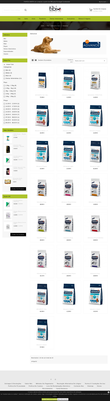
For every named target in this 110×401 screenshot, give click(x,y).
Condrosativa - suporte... (18, 157)
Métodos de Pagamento (44, 383)
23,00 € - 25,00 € (12, 112)
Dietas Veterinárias (56, 19)
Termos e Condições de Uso (95, 383)
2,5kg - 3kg (11, 88)
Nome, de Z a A (90, 61)
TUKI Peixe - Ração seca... (20, 134)
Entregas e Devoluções (13, 383)
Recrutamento (47, 388)
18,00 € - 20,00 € (12, 109)
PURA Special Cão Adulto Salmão (20, 168)
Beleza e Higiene (84, 19)
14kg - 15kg (11, 96)
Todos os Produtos (18, 234)
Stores (99, 386)
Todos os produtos (18, 189)
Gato (26, 19)
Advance (7, 35)
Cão (19, 19)
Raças (6, 46)
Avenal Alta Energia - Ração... (19, 145)
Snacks (6, 54)
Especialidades (8, 51)
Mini (5, 38)
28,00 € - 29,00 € (12, 114)
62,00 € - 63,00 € (12, 120)
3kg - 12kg (11, 91)
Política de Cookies (36, 386)
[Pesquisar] (14, 10)
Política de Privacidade (16, 386)
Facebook (51, 379)
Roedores (42, 19)
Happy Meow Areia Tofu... (20, 212)
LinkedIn (59, 379)
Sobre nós (28, 383)
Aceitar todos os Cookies (49, 399)
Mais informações (63, 399)
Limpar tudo (9, 64)
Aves (33, 19)
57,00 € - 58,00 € (12, 117)
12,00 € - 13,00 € (12, 103)
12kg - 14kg (11, 93)
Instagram (55, 379)
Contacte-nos (79, 386)
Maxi (5, 44)
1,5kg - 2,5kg (11, 85)
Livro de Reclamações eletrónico (58, 386)
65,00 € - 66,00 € (12, 122)
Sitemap (90, 386)
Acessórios (71, 19)
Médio (6, 41)
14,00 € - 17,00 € (12, 106)
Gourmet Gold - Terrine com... (18, 179)
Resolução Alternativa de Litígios (69, 383)
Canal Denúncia (62, 388)
